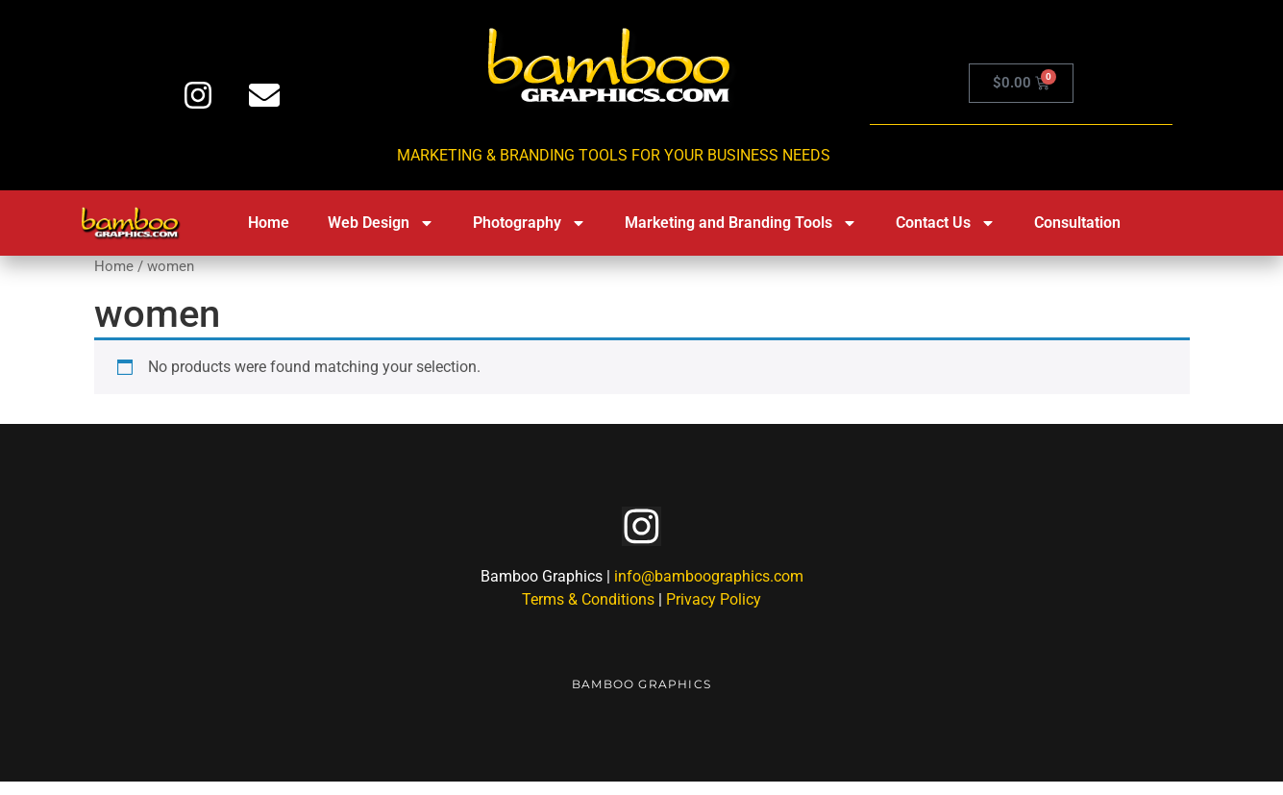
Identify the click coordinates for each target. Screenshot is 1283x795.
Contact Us (946, 223)
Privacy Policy (713, 613)
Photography (529, 223)
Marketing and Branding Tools (741, 223)
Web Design (381, 223)
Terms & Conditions (588, 613)
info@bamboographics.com (708, 590)
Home (268, 222)
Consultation (1077, 222)
